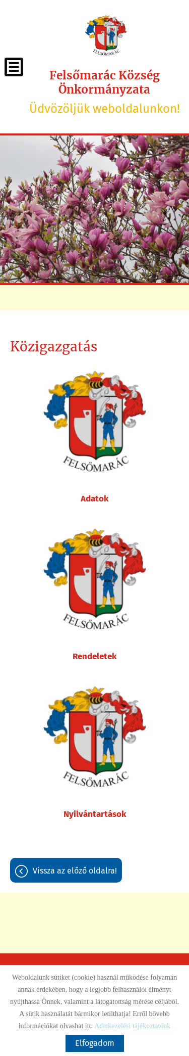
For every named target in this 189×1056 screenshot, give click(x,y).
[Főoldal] (105, 35)
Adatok (94, 498)
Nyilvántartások (95, 814)
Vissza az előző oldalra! (75, 871)
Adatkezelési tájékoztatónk (132, 1026)
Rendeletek (94, 656)
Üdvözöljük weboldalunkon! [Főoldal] (104, 92)
